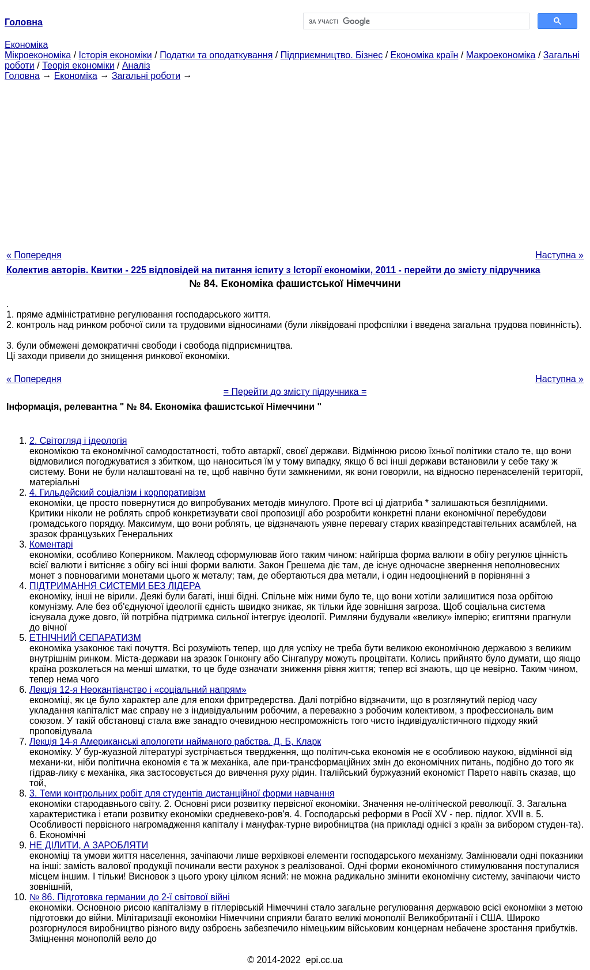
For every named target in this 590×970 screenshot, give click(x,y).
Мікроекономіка (38, 55)
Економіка (26, 45)
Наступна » (559, 255)
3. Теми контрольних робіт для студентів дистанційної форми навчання (181, 793)
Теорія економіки (78, 65)
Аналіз (136, 65)
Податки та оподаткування (216, 55)
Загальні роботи (146, 76)
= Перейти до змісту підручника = (295, 392)
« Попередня (34, 255)
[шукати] (415, 21)
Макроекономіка (501, 55)
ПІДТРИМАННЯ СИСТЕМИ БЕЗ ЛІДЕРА (115, 586)
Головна (22, 76)
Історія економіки (115, 55)
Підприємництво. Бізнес (332, 55)
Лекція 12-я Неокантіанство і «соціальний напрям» (138, 690)
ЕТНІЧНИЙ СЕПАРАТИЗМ (85, 638)
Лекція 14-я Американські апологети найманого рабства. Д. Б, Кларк (175, 741)
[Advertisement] (295, 162)
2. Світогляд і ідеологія (78, 441)
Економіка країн (425, 55)
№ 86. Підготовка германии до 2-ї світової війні (129, 897)
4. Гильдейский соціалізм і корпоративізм (117, 492)
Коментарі (51, 544)
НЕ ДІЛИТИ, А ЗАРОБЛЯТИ (88, 845)
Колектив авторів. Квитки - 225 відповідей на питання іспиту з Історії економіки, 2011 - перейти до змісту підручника (273, 270)
